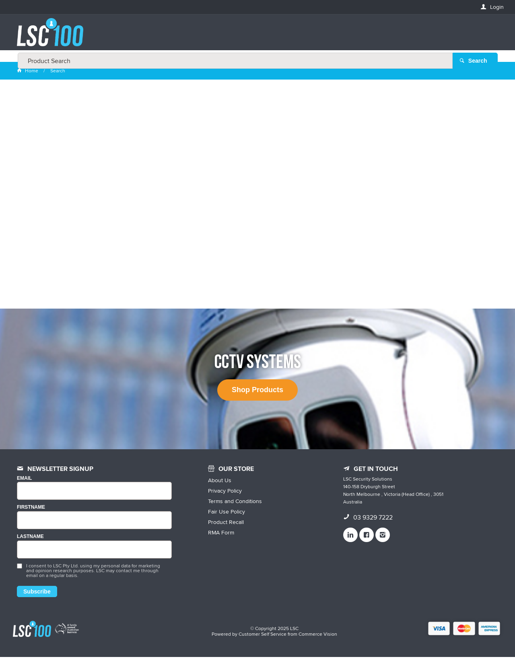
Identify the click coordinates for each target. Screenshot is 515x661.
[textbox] (255, 36)
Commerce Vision (318, 637)
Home (28, 75)
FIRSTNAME (31, 511)
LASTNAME (30, 541)
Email (24, 482)
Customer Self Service (262, 637)
